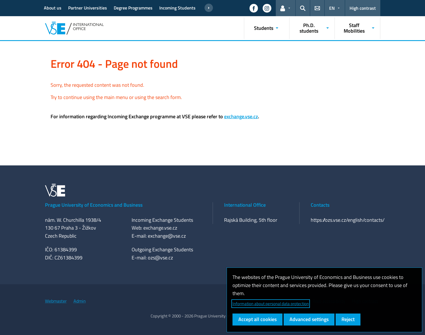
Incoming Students (177, 7)
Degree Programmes (133, 7)
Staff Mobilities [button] (354, 28)
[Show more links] (209, 8)
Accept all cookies (257, 319)
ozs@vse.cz (160, 257)
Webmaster (56, 301)
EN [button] (332, 8)
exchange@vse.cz (167, 236)
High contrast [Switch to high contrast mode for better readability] (363, 8)
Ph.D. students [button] (309, 28)
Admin (79, 301)
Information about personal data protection (270, 303)
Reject (348, 319)
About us (52, 7)
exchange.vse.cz (241, 116)
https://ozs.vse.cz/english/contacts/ (347, 220)
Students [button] (263, 28)
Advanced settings (309, 319)
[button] (254, 8)
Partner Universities (87, 7)
